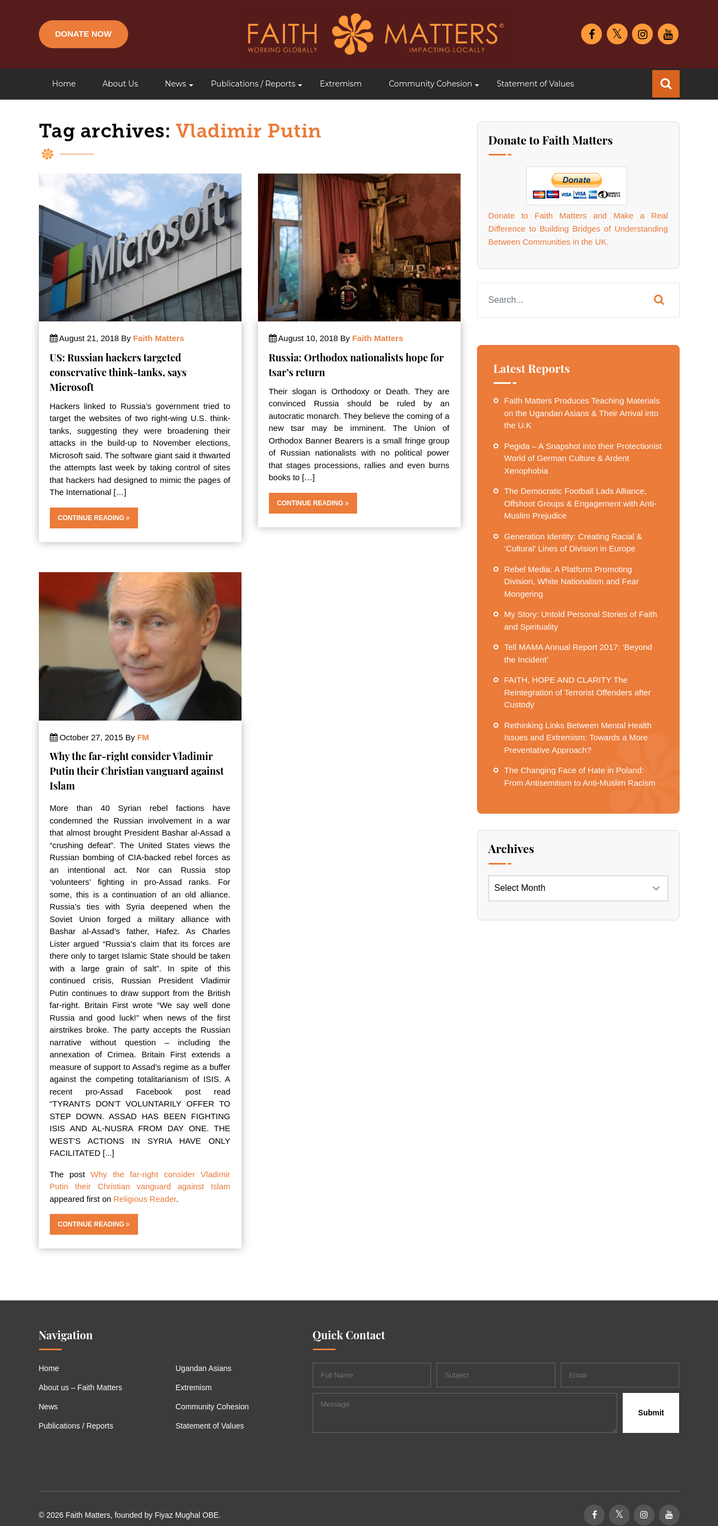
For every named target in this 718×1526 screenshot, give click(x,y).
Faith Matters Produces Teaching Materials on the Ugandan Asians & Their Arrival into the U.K (582, 413)
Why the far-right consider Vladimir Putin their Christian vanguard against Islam (137, 771)
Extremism (194, 1387)
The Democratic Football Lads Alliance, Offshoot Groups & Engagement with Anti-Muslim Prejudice (580, 503)
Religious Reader (144, 1198)
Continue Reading (94, 518)
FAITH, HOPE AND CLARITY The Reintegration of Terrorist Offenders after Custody (577, 692)
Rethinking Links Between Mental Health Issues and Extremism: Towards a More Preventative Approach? (578, 738)
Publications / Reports (76, 1425)
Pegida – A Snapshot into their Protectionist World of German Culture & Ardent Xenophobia (583, 458)
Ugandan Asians (204, 1368)
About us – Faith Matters (81, 1387)
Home (49, 1368)
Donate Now (83, 33)
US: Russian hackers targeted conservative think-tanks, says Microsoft (118, 372)
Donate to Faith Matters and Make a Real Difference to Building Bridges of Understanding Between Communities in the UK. (578, 228)
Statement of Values (210, 1425)
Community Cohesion (212, 1406)
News (48, 1406)
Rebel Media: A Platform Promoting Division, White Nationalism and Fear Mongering (571, 581)
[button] (174, 84)
